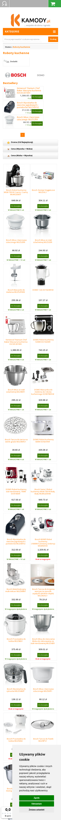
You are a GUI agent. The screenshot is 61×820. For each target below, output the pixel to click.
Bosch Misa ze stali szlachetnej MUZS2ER (42, 241)
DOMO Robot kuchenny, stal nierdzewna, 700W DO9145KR (16, 491)
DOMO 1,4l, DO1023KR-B (43, 290)
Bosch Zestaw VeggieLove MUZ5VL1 (43, 191)
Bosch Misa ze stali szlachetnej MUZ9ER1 (15, 390)
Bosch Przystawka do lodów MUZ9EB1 (16, 640)
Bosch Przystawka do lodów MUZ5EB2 (16, 739)
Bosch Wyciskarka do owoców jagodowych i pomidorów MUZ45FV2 (28, 105)
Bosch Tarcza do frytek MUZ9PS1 (43, 739)
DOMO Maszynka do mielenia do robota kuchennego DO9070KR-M (42, 391)
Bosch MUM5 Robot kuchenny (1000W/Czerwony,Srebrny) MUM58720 (43, 542)
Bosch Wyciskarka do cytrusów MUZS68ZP (16, 690)
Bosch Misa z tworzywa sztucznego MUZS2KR (28, 118)
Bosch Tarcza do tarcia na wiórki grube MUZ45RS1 (16, 440)
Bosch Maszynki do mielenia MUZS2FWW (15, 291)
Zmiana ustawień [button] (36, 810)
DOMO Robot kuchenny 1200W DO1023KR (43, 340)
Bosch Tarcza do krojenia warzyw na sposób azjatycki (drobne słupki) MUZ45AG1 (43, 592)
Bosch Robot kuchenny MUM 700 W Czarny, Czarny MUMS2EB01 (16, 192)
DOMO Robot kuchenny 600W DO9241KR (43, 440)
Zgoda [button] (37, 798)
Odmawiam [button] (37, 804)
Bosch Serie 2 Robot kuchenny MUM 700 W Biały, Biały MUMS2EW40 (43, 491)
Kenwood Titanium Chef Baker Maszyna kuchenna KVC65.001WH (29, 90)
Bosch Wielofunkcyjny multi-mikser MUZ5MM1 (15, 590)
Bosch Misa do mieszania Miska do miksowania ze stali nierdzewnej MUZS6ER (43, 641)
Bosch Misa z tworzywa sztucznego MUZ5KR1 (43, 690)
